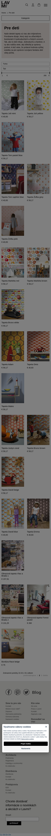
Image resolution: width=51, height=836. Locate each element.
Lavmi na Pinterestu (17, 692)
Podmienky (10, 758)
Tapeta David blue (9, 532)
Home (3, 13)
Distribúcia (9, 774)
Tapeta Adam (7, 364)
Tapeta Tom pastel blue (11, 155)
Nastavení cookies (12, 719)
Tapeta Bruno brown (36, 448)
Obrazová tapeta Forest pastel (38, 619)
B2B (7, 788)
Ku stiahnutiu (10, 766)
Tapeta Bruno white (10, 322)
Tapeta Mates (7, 406)
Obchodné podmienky (13, 714)
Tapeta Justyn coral (10, 448)
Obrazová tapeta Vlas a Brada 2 (12, 619)
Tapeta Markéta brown (37, 281)
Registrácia (10, 761)
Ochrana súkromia (12, 717)
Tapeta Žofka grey (35, 197)
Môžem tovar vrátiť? (13, 709)
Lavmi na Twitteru (26, 692)
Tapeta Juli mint (8, 113)
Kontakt (8, 706)
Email (8, 815)
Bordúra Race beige (10, 662)
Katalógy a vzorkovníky (14, 763)
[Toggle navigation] (46, 5)
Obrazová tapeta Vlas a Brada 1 (12, 575)
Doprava (9, 711)
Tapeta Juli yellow (35, 113)
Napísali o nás (36, 714)
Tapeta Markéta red (10, 281)
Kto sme (34, 706)
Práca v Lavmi (36, 709)
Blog (36, 692)
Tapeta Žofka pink (9, 239)
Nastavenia (25, 748)
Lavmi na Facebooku (9, 692)
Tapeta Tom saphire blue (12, 197)
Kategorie (25, 18)
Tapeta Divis (32, 364)
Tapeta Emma (33, 532)
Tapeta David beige (10, 490)
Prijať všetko (26, 744)
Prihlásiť (14, 823)
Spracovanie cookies (27, 739)
